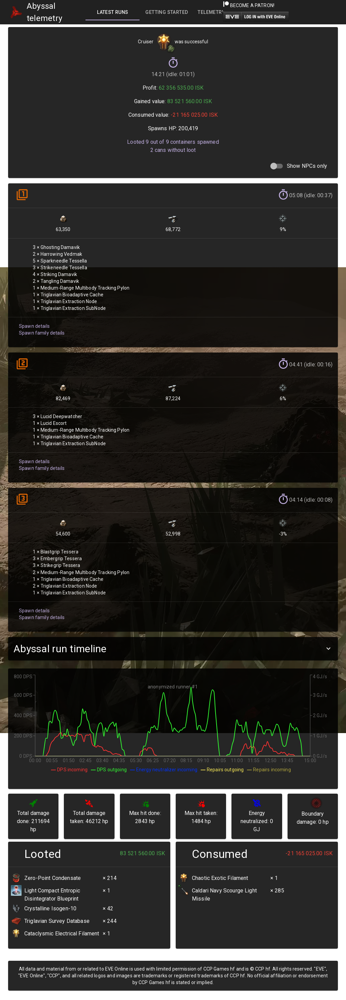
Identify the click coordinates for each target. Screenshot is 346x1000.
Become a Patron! (249, 5)
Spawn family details (42, 333)
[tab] (112, 12)
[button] (173, 648)
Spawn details (34, 326)
